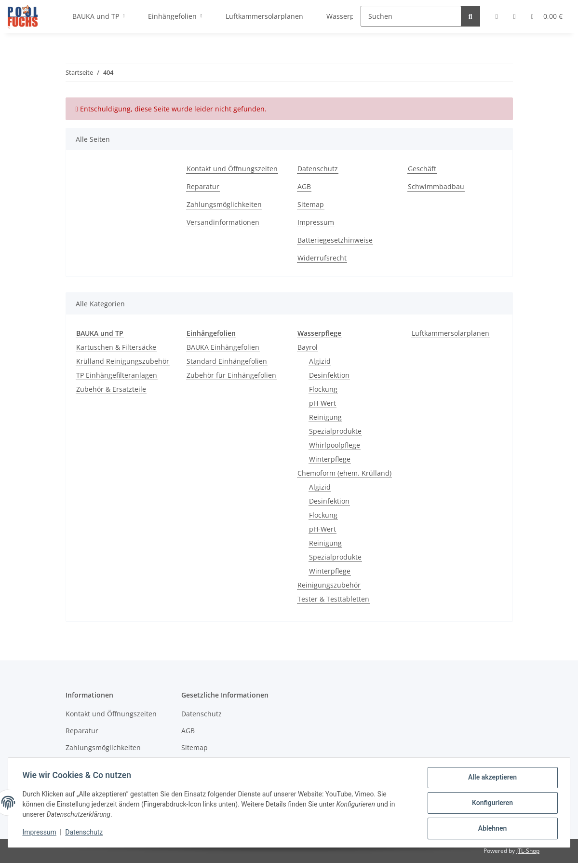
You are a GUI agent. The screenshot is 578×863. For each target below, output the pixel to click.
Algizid (320, 361)
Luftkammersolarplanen (450, 333)
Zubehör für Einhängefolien (231, 375)
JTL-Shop (527, 851)
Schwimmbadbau (436, 186)
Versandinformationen (223, 222)
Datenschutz (317, 168)
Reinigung (325, 417)
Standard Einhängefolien (227, 361)
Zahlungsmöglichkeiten (224, 204)
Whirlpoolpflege (334, 445)
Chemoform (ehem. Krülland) (344, 473)
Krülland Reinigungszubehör (122, 361)
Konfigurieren (490, 804)
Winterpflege (329, 459)
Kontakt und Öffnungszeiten (232, 168)
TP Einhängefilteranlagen (116, 375)
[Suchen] (411, 16)
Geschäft (422, 168)
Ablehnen (491, 829)
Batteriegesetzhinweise (335, 240)
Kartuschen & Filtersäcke (116, 347)
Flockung (323, 389)
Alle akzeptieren (491, 778)
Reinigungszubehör (329, 584)
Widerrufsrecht (322, 257)
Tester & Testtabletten (333, 598)
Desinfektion (329, 375)
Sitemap (310, 204)
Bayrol (307, 347)
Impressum (315, 222)
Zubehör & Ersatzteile (111, 389)
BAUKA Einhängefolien (223, 347)
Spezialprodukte (335, 431)
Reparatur (203, 186)
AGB (304, 186)
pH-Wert (322, 403)
